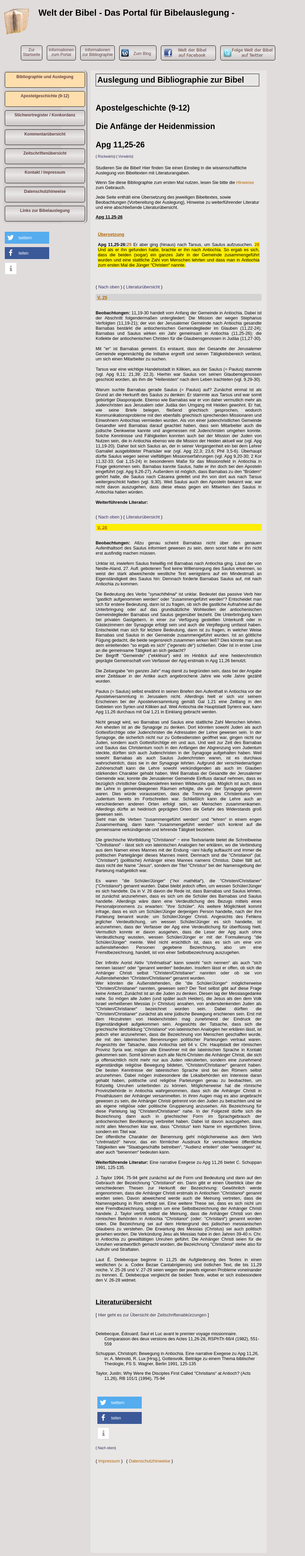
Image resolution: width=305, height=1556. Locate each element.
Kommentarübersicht (45, 134)
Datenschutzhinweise (45, 191)
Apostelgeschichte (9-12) (44, 96)
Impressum (109, 1461)
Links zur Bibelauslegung (45, 210)
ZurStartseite (31, 52)
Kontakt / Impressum (45, 172)
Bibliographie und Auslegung (44, 76)
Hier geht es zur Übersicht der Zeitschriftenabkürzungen (152, 1314)
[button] (27, 238)
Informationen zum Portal (61, 52)
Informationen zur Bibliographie (97, 52)
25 (129, 244)
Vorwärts (125, 156)
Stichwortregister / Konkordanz (44, 115)
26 (256, 244)
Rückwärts (106, 156)
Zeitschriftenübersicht (44, 153)
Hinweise (245, 182)
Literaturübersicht (143, 286)
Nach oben (109, 286)
